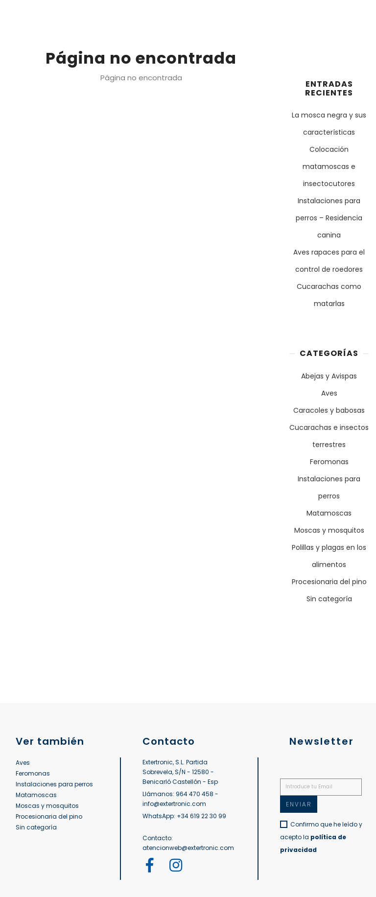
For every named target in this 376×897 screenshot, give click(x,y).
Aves (329, 393)
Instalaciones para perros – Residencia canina (329, 218)
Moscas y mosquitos (329, 530)
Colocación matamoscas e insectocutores (329, 166)
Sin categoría (329, 599)
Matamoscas (329, 513)
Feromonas (329, 462)
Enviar (298, 804)
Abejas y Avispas (329, 376)
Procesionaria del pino (329, 582)
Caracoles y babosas (329, 410)
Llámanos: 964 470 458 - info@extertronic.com (180, 799)
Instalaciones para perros (54, 784)
